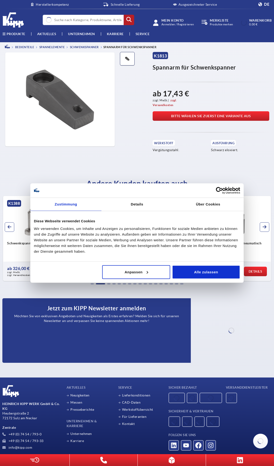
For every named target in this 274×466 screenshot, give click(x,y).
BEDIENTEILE (24, 47)
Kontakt (128, 424)
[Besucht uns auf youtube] (186, 445)
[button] (92, 283)
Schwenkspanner (84, 47)
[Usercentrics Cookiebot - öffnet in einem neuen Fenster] (219, 190)
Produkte (13, 34)
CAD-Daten (131, 402)
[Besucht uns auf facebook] (198, 445)
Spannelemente (52, 47)
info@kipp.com (17, 447)
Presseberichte (82, 409)
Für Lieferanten (134, 417)
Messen (76, 402)
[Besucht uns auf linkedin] (174, 445)
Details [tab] (137, 204)
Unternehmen (81, 34)
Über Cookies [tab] (208, 204)
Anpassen (136, 272)
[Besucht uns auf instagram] (211, 445)
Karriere (115, 34)
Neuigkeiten (80, 395)
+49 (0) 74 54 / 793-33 (23, 441)
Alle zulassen (206, 272)
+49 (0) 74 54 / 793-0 (21, 434)
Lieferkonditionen (136, 395)
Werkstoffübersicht (137, 409)
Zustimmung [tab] (66, 204)
